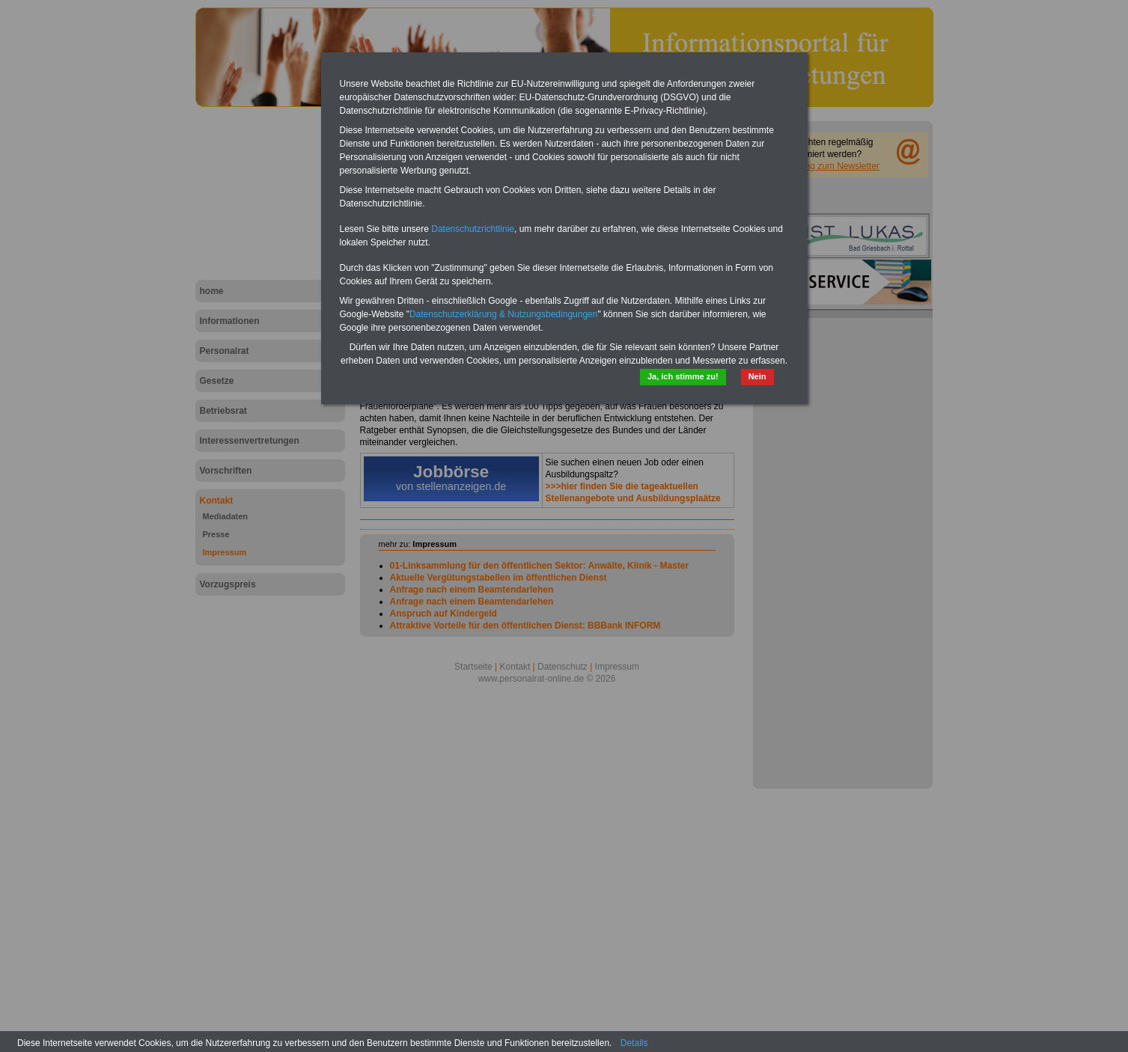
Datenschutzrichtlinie (472, 229)
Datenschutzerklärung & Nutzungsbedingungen (503, 314)
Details (634, 1043)
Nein (757, 376)
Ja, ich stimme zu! (683, 376)
